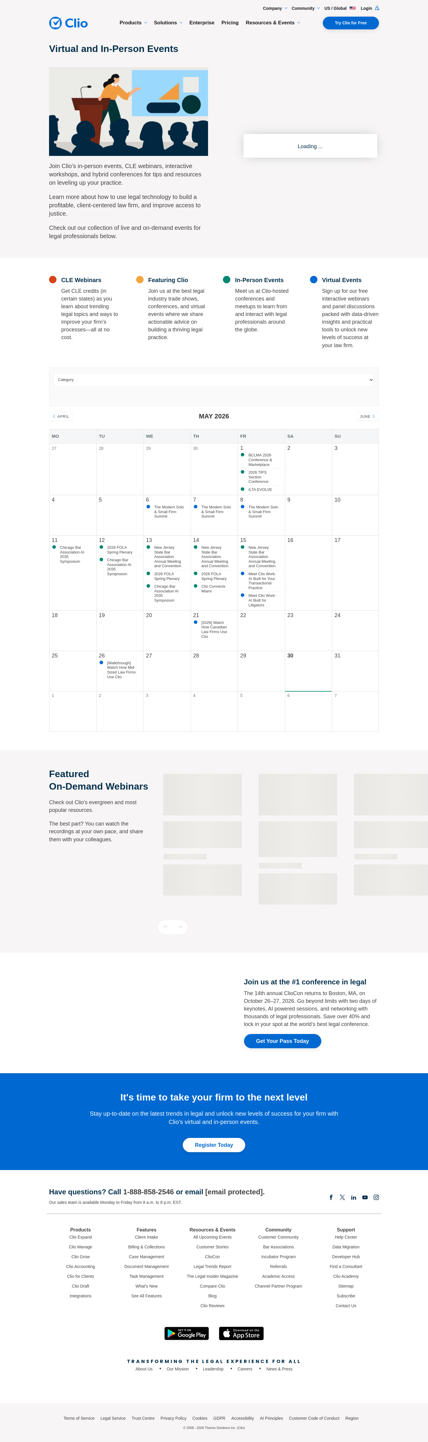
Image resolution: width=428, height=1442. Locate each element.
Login (370, 8)
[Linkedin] (353, 1198)
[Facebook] (331, 1198)
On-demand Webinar (185, 856)
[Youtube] (365, 1198)
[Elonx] (342, 1198)
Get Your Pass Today (282, 1041)
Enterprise (201, 23)
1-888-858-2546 (148, 1192)
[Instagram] (376, 1198)
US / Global (340, 8)
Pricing (230, 23)
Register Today (214, 1145)
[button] (166, 927)
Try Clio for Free (351, 22)
